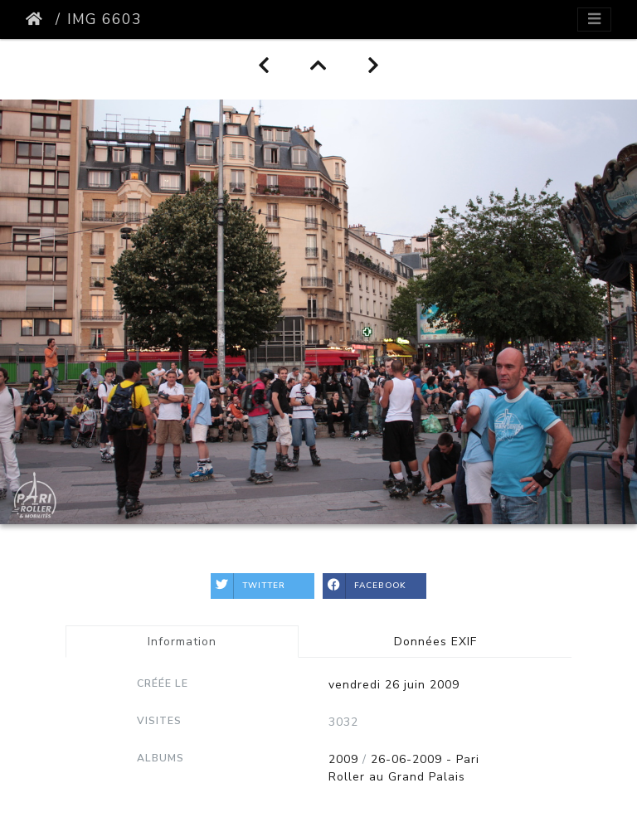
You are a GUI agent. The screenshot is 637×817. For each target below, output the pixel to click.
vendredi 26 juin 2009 (394, 685)
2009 (343, 759)
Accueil (37, 19)
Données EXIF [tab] (435, 641)
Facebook (364, 586)
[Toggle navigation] (594, 19)
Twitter (248, 586)
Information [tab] (182, 641)
